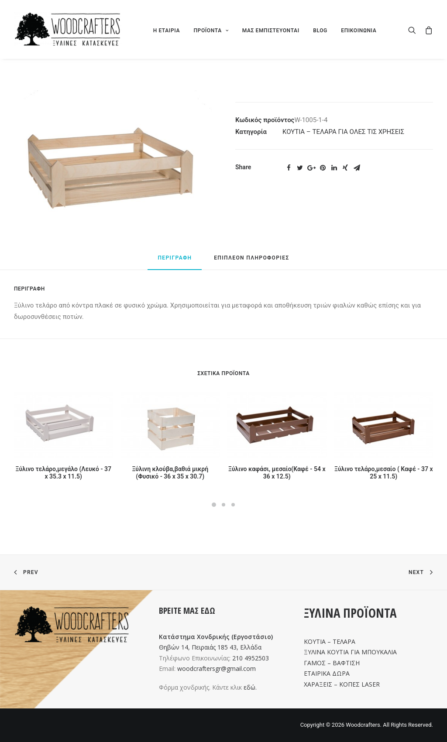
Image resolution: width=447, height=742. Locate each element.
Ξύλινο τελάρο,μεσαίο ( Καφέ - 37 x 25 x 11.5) (383, 472)
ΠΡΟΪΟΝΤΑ (210, 30)
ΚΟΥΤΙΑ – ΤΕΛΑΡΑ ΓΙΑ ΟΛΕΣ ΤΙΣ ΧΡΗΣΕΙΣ (343, 132)
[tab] (175, 261)
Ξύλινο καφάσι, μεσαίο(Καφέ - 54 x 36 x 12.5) (277, 472)
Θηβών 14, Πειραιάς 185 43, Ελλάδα (210, 647)
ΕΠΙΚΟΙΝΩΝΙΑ (358, 30)
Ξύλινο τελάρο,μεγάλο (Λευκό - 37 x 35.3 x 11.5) (64, 472)
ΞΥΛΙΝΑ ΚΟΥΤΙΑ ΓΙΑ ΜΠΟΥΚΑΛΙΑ (350, 652)
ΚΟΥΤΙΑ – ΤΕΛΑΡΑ (329, 641)
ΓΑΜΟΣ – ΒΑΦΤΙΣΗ (332, 663)
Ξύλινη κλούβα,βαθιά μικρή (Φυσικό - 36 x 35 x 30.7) (170, 472)
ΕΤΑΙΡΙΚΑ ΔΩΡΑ (327, 673)
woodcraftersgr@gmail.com (216, 668)
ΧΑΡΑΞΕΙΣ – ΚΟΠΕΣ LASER (342, 684)
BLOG (320, 30)
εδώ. (250, 687)
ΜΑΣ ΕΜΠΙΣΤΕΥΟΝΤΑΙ (270, 30)
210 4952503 (250, 658)
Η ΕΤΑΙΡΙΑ (166, 30)
